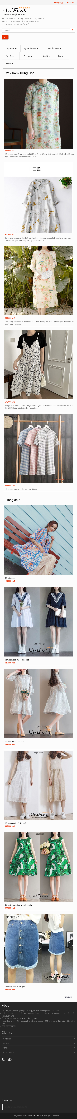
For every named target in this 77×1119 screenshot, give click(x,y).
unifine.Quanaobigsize (16, 1107)
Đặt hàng (5, 1043)
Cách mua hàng (8, 1052)
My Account (6, 1039)
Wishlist (5, 1048)
